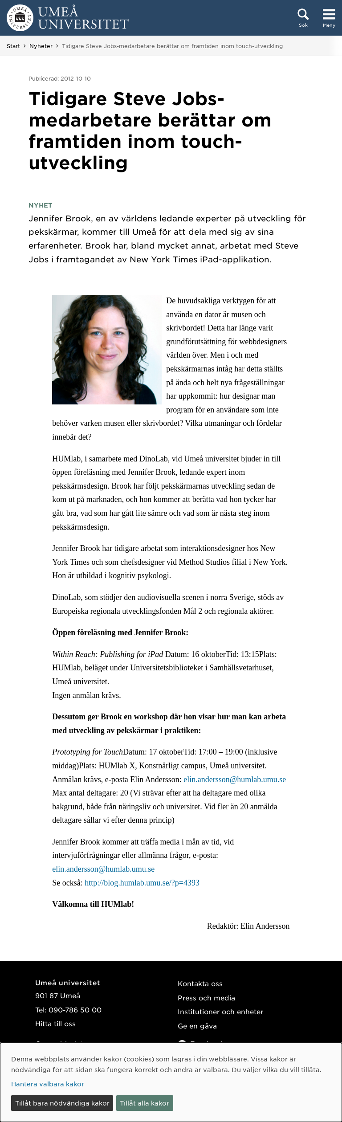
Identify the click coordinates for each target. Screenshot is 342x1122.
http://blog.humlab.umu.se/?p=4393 (142, 882)
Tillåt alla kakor (144, 1103)
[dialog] (171, 1082)
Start (13, 45)
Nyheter (41, 45)
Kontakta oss (200, 983)
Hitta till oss (55, 1023)
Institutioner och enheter (220, 1011)
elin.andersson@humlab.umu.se (234, 779)
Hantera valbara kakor (47, 1084)
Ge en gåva (197, 1025)
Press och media (206, 997)
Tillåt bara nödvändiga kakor (62, 1103)
